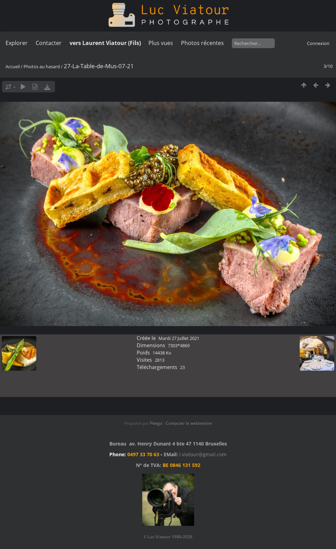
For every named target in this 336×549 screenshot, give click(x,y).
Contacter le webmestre (189, 423)
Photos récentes (202, 43)
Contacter (49, 43)
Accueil (13, 66)
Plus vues (160, 43)
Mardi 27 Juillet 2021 (178, 338)
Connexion (318, 43)
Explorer (17, 43)
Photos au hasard (42, 66)
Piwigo (156, 423)
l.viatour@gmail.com (203, 454)
